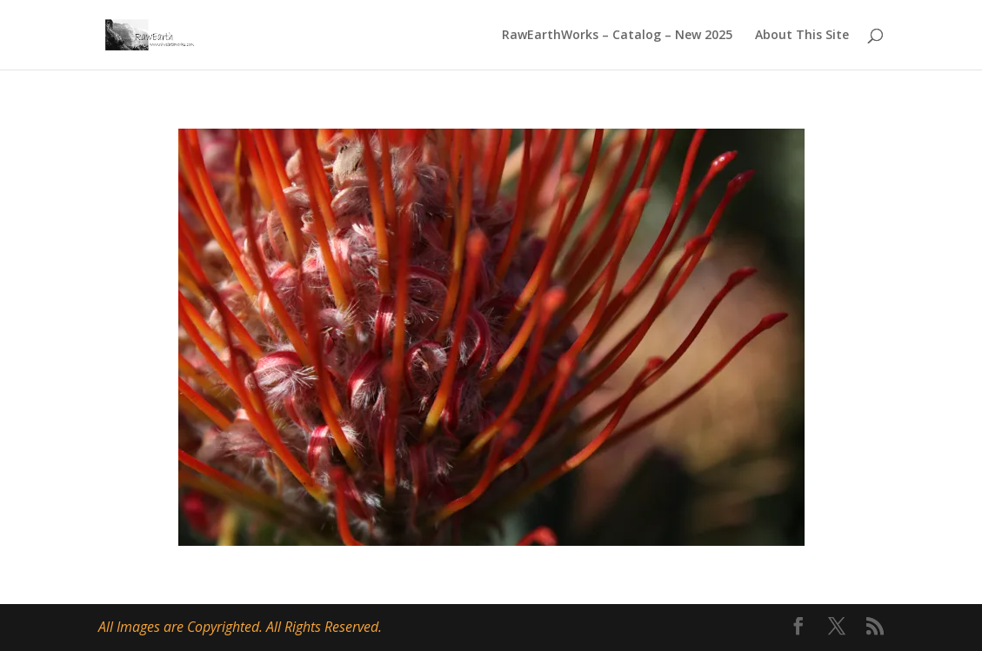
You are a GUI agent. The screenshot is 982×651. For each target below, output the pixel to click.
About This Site (802, 36)
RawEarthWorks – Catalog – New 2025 (617, 36)
